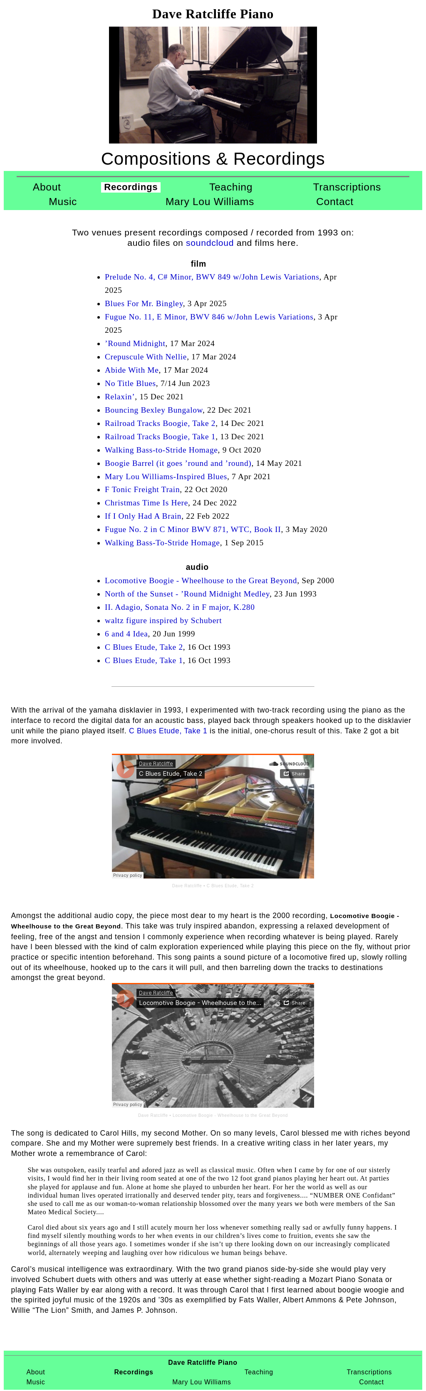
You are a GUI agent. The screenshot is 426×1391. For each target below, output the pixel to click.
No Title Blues (130, 383)
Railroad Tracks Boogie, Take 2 (160, 423)
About (47, 187)
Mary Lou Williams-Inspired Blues (166, 476)
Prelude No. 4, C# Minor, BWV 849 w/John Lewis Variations (212, 276)
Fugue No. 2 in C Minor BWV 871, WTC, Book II (193, 529)
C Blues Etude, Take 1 (144, 660)
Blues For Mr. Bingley (144, 303)
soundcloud (210, 243)
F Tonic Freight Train (142, 489)
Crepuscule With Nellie (146, 356)
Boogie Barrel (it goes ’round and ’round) (178, 463)
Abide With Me (132, 370)
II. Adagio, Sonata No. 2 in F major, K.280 (180, 607)
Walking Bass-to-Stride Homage (161, 450)
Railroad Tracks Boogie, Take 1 (160, 436)
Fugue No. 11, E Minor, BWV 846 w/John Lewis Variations (209, 316)
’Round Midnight (135, 343)
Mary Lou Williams (210, 201)
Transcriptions (347, 187)
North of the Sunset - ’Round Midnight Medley (187, 593)
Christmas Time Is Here (146, 502)
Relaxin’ (120, 396)
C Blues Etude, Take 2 (144, 647)
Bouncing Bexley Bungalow (154, 410)
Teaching (231, 187)
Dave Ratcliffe (187, 886)
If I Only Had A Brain (143, 516)
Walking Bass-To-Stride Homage (162, 542)
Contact (335, 201)
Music (63, 201)
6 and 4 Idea (126, 633)
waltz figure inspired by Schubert (163, 620)
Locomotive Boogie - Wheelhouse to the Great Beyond (201, 580)
